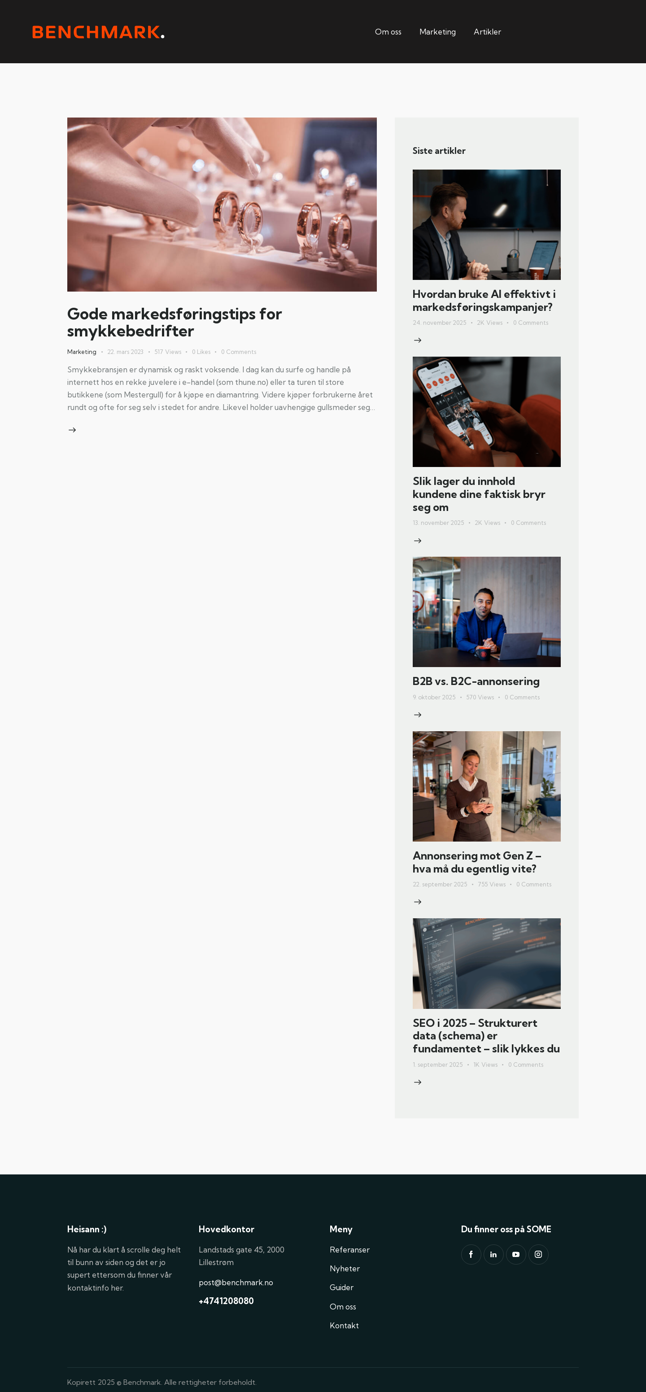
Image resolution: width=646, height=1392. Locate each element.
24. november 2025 (439, 322)
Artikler (487, 31)
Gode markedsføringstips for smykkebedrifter (174, 322)
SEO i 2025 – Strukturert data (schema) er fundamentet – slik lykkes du (486, 1036)
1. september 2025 (438, 1064)
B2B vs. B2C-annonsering (476, 681)
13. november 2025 (438, 522)
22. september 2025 (440, 884)
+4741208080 (226, 1301)
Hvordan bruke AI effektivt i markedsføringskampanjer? (484, 301)
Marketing (437, 31)
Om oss (388, 31)
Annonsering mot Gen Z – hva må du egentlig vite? (477, 862)
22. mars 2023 (125, 351)
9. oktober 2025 (434, 697)
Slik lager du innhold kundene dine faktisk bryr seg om (479, 494)
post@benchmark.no (236, 1282)
